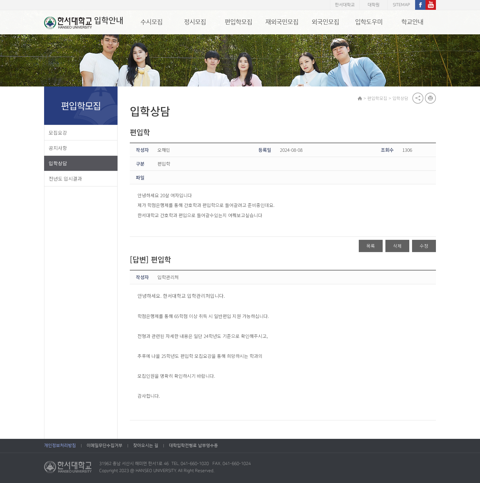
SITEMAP (401, 4)
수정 (424, 246)
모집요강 (58, 132)
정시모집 (195, 22)
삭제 (397, 246)
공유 (417, 98)
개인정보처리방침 (60, 445)
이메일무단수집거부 (104, 445)
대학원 (374, 4)
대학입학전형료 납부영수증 (193, 445)
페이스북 (420, 5)
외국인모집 (325, 22)
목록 (370, 246)
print (430, 98)
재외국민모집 (281, 22)
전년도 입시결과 (65, 178)
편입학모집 (238, 22)
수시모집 (152, 22)
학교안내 (412, 22)
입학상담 (58, 163)
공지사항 (58, 147)
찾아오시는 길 (145, 445)
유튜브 (431, 5)
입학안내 (83, 22)
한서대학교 (345, 4)
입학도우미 (369, 22)
